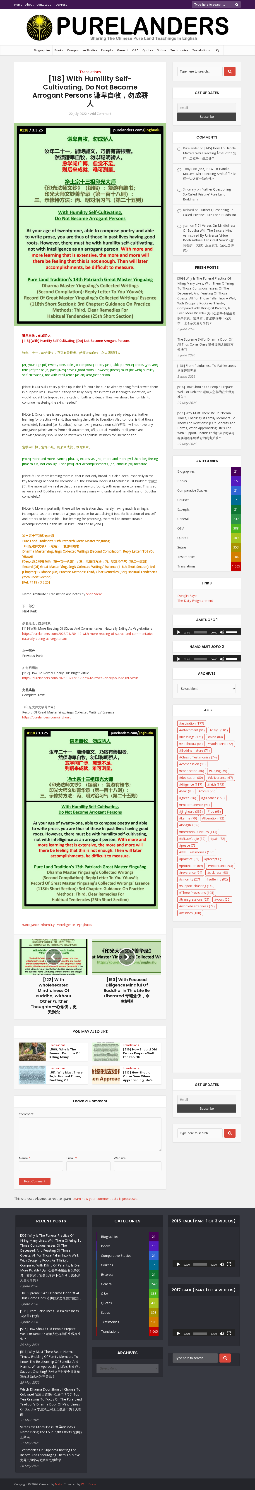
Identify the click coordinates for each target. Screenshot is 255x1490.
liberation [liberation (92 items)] (214, 818)
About (29, 4)
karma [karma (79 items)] (189, 818)
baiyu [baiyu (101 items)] (220, 730)
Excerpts (107, 50)
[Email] (206, 108)
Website (120, 1158)
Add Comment (100, 114)
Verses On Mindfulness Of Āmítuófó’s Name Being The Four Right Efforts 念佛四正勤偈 (51, 1432)
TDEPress (60, 4)
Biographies (42, 50)
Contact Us (43, 4)
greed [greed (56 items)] (188, 798)
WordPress (88, 1484)
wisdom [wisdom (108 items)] (191, 913)
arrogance (31, 925)
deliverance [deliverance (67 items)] (221, 777)
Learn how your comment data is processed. (105, 1198)
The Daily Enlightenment (195, 600)
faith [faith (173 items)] (216, 784)
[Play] (178, 632)
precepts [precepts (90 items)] (216, 859)
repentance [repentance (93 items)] (221, 866)
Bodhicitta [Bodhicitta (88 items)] (192, 743)
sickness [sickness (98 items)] (218, 872)
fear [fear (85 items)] (187, 791)
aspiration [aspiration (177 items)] (192, 723)
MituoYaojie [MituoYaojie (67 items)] (193, 838)
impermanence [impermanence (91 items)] (195, 805)
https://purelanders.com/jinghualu (46, 717)
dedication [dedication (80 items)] (192, 777)
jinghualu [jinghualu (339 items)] (192, 811)
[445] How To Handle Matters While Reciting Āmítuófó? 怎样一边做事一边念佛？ (209, 153)
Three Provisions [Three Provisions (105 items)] (197, 892)
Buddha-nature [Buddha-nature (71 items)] (195, 750)
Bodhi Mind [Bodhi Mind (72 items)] (221, 743)
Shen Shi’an (94, 594)
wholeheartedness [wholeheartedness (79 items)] (198, 906)
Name (25, 1158)
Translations (201, 50)
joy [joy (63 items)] (215, 811)
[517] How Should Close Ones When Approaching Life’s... (138, 1076)
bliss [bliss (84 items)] (216, 737)
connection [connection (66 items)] (192, 771)
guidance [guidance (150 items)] (214, 798)
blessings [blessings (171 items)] (192, 737)
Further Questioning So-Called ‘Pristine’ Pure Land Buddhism (207, 194)
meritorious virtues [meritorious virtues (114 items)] (199, 832)
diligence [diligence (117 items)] (191, 784)
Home (18, 4)
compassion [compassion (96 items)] (193, 764)
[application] (207, 630)
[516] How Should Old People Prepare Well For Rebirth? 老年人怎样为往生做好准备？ (206, 392)
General (122, 50)
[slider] (200, 632)
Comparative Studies (82, 50)
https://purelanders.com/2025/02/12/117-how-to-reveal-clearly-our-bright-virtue (80, 678)
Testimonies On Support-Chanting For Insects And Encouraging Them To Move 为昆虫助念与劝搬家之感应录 (50, 1455)
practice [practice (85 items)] (190, 859)
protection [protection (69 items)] (192, 866)
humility (49, 925)
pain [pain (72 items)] (218, 838)
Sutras (161, 50)
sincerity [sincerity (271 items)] (191, 879)
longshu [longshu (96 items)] (190, 825)
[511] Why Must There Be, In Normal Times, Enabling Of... (65, 1076)
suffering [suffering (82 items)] (218, 879)
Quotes (147, 50)
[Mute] (222, 632)
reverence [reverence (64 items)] (191, 872)
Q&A (135, 50)
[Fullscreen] (229, 1264)
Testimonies (179, 50)
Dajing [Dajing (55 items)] (219, 771)
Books (59, 50)
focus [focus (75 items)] (208, 791)
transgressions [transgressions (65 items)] (195, 899)
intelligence (67, 925)
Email (71, 1158)
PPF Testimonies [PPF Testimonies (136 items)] (197, 852)
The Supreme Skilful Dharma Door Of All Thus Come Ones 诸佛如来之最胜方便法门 (205, 344)
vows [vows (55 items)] (223, 899)
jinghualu (85, 925)
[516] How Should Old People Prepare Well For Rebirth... (140, 1053)
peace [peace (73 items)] (189, 845)
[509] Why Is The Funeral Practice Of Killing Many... (64, 1053)
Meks (59, 1484)
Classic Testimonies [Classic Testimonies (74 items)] (199, 757)
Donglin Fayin (187, 595)
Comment (26, 1114)
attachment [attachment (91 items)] (193, 730)
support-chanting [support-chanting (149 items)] (197, 886)
